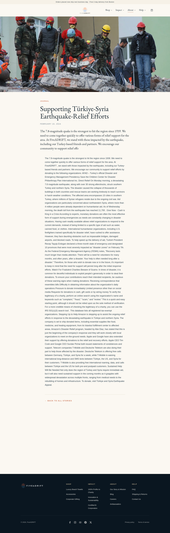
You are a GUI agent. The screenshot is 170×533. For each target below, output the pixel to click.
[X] (90, 522)
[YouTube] (80, 522)
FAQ (134, 489)
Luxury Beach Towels (74, 489)
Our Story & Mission (118, 489)
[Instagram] (75, 522)
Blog (112, 494)
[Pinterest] (85, 522)
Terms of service (143, 522)
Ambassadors (115, 504)
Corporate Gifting (73, 499)
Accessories (71, 494)
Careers (113, 499)
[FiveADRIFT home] (85, 10)
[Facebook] (70, 522)
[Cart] (152, 10)
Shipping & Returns (139, 494)
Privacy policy (129, 522)
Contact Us (136, 499)
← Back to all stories (58, 401)
